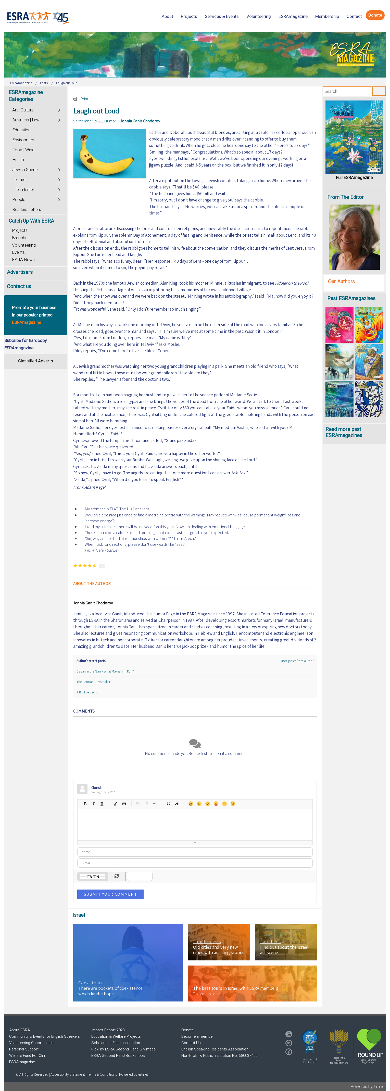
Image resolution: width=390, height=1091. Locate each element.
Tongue (216, 803)
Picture (124, 803)
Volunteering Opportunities (31, 1043)
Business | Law (25, 120)
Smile (199, 803)
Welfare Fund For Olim (27, 1055)
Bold (85, 803)
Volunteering (24, 245)
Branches (21, 238)
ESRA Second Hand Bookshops (118, 1055)
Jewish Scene (25, 170)
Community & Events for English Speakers (44, 1036)
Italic (93, 803)
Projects (20, 230)
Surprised (207, 803)
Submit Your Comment (110, 894)
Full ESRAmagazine (354, 177)
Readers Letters (26, 210)
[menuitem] (167, 16)
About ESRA (19, 1030)
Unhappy (224, 803)
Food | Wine (23, 150)
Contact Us (191, 1043)
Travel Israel (206, 994)
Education (21, 130)
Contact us (19, 286)
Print (84, 99)
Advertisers (20, 272)
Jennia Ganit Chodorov (140, 121)
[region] (195, 55)
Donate (187, 1030)
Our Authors (341, 281)
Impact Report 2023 (108, 1030)
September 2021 (87, 121)
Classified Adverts (35, 361)
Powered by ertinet (133, 1074)
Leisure (19, 180)
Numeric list (146, 803)
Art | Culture (23, 110)
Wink (232, 803)
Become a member (197, 1036)
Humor (110, 121)
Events (18, 252)
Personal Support (24, 1049)
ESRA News (23, 260)
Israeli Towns (207, 941)
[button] (310, 1042)
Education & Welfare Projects (116, 1036)
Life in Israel (23, 190)
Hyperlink (115, 803)
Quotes (168, 803)
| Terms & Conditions (101, 1074)
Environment (23, 140)
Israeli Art (270, 941)
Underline (102, 803)
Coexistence (91, 983)
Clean (177, 803)
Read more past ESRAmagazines (343, 432)
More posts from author (297, 661)
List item (154, 803)
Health (18, 160)
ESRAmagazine (22, 1062)
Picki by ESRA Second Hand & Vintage (123, 1049)
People (18, 200)
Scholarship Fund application (115, 1043)
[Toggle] (60, 109)
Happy (190, 803)
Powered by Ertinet (368, 1086)
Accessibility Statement (68, 1074)
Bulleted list (138, 803)
